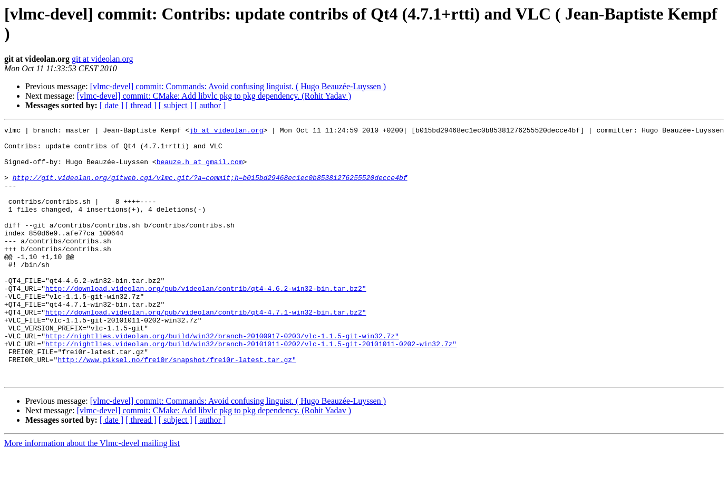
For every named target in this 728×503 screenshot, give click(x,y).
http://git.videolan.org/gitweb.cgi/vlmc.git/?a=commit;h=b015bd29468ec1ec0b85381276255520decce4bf (210, 188)
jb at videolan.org (226, 131)
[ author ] (210, 105)
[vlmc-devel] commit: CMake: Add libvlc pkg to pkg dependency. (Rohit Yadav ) (214, 95)
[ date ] (111, 105)
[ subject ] (175, 105)
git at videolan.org (102, 58)
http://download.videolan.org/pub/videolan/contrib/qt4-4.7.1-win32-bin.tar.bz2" (205, 350)
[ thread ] (141, 105)
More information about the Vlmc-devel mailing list (92, 493)
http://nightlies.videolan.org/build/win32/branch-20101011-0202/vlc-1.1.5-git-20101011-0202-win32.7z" (251, 388)
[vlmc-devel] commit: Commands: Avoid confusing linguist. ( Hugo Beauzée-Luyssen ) (238, 86)
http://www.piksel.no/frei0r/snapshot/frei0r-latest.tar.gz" (176, 407)
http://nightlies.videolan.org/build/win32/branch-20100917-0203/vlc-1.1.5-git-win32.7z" (222, 378)
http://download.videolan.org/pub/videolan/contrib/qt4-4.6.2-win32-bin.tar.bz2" (205, 321)
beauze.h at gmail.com (200, 169)
